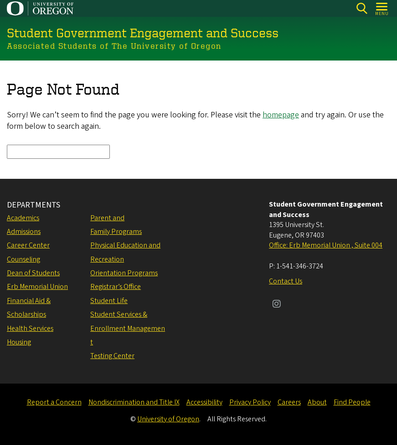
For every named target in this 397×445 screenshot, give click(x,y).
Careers (289, 402)
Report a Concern (54, 402)
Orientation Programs (124, 273)
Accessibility (204, 402)
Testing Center (112, 356)
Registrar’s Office (115, 287)
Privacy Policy (250, 402)
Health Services (30, 329)
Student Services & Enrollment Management (127, 328)
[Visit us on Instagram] (276, 305)
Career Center (28, 245)
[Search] (361, 8)
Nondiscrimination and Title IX (134, 402)
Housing (19, 342)
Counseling (23, 259)
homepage (281, 115)
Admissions (24, 232)
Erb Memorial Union (37, 287)
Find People (352, 402)
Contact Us (285, 281)
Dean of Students (33, 273)
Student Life (109, 301)
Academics (23, 218)
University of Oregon (168, 419)
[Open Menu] (382, 8)
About (317, 402)
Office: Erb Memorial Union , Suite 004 (325, 245)
